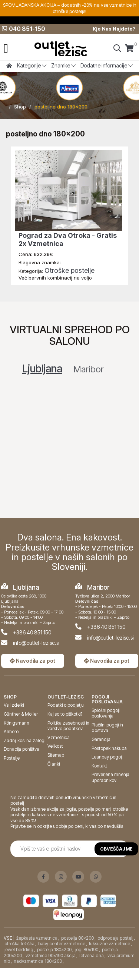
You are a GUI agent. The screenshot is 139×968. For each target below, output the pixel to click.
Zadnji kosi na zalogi (24, 740)
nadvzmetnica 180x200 (38, 961)
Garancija (101, 739)
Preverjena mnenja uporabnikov (110, 777)
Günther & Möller (21, 714)
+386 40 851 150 (32, 632)
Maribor (88, 369)
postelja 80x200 (77, 938)
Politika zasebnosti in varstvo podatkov (68, 726)
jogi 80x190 (86, 949)
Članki (53, 764)
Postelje (12, 758)
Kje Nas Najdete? (114, 29)
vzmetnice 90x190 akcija (51, 955)
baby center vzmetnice (61, 943)
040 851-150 (23, 29)
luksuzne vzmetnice (109, 943)
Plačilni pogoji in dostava (107, 728)
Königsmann (16, 723)
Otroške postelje (69, 270)
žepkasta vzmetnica (36, 938)
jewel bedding (18, 949)
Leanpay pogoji (107, 757)
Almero (11, 731)
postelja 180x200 (54, 949)
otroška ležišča (19, 943)
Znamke (63, 65)
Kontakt (99, 766)
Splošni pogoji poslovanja (105, 713)
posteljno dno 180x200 (60, 107)
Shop (20, 107)
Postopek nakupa (109, 748)
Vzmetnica (58, 737)
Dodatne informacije (106, 65)
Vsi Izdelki (14, 705)
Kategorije (31, 65)
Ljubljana (42, 368)
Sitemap (55, 755)
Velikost (55, 746)
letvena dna (91, 955)
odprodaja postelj (115, 938)
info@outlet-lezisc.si (36, 643)
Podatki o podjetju (65, 705)
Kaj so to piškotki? (64, 714)
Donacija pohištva (21, 749)
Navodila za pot (32, 661)
